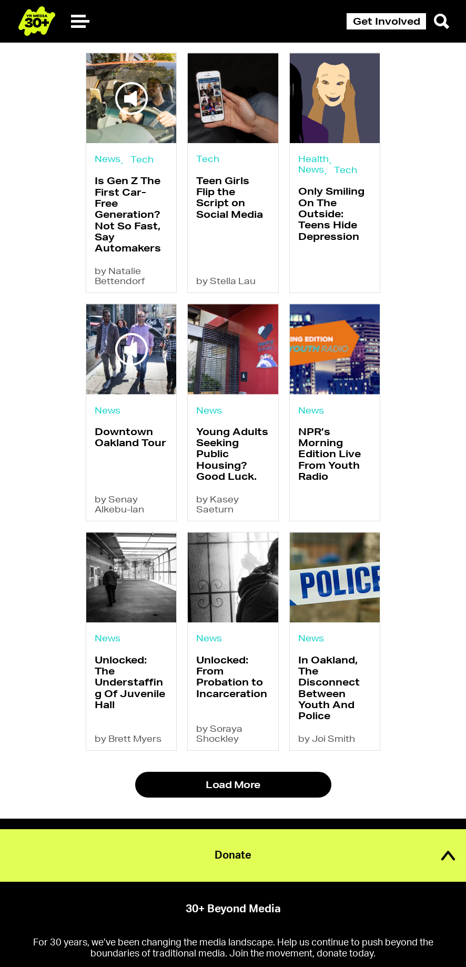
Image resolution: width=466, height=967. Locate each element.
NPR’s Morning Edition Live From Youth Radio (329, 454)
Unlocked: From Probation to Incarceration (231, 676)
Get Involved (386, 21)
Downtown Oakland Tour (130, 437)
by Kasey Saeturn (217, 504)
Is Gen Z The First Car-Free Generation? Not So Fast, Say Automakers (128, 214)
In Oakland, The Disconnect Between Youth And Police (329, 687)
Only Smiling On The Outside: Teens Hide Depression (331, 213)
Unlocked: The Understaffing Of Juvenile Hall (130, 682)
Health (313, 158)
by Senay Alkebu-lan (119, 504)
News (107, 158)
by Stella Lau (226, 280)
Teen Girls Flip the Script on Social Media (229, 197)
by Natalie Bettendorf (120, 275)
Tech (142, 159)
